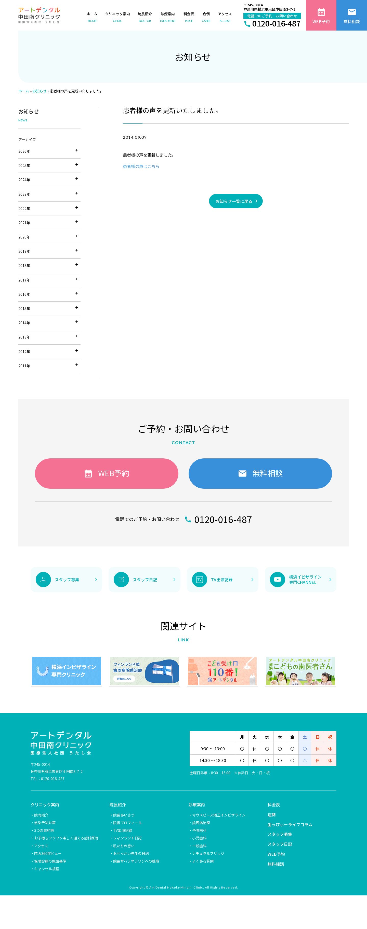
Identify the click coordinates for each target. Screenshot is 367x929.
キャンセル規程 (46, 868)
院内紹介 (41, 815)
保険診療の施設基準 (50, 861)
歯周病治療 (201, 822)
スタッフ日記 (280, 844)
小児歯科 (199, 837)
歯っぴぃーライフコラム (290, 824)
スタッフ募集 (280, 834)
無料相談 (276, 864)
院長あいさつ (124, 815)
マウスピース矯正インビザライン (218, 815)
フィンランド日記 (127, 837)
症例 (272, 814)
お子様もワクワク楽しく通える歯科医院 (66, 837)
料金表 (274, 804)
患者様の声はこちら (141, 166)
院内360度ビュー (48, 853)
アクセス (41, 845)
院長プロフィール (127, 822)
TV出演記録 (122, 830)
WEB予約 (276, 854)
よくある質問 (203, 861)
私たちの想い (124, 845)
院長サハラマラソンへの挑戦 (136, 861)
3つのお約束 (44, 830)
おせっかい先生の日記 (131, 853)
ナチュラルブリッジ (208, 853)
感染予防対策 (45, 822)
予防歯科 (199, 830)
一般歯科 (199, 845)
